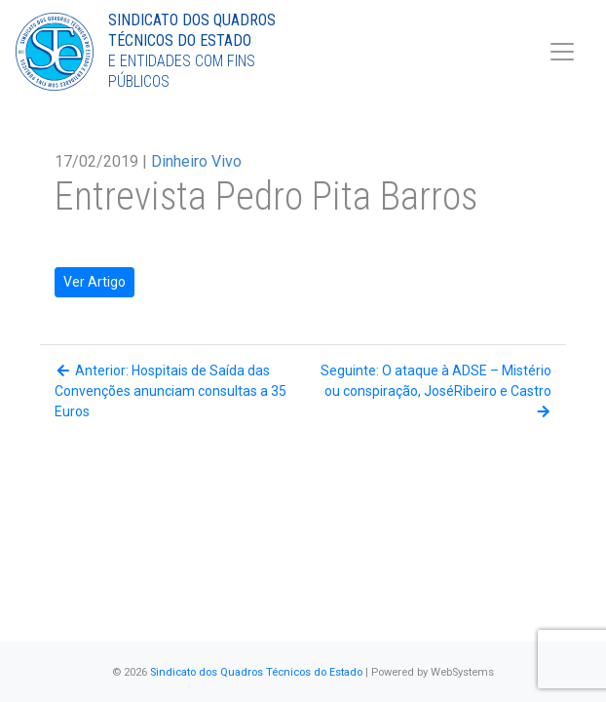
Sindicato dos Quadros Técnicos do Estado (256, 672)
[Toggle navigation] (562, 51)
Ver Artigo (94, 282)
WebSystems (462, 672)
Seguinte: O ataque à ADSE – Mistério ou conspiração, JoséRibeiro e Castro (436, 390)
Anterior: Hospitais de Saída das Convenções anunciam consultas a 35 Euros (170, 391)
